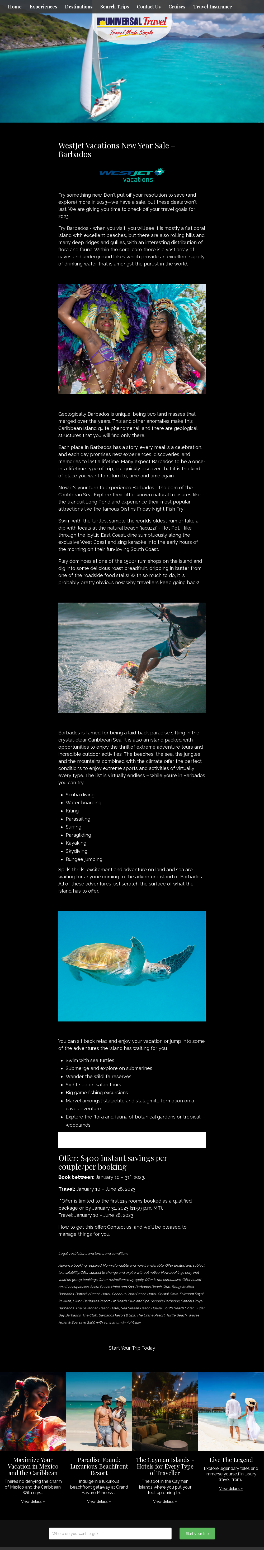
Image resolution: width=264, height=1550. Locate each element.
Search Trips (114, 6)
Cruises (176, 6)
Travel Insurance (212, 6)
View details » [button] (33, 1501)
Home (15, 6)
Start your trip (197, 1534)
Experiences (43, 6)
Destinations (78, 6)
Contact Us (149, 6)
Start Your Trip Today (132, 1348)
